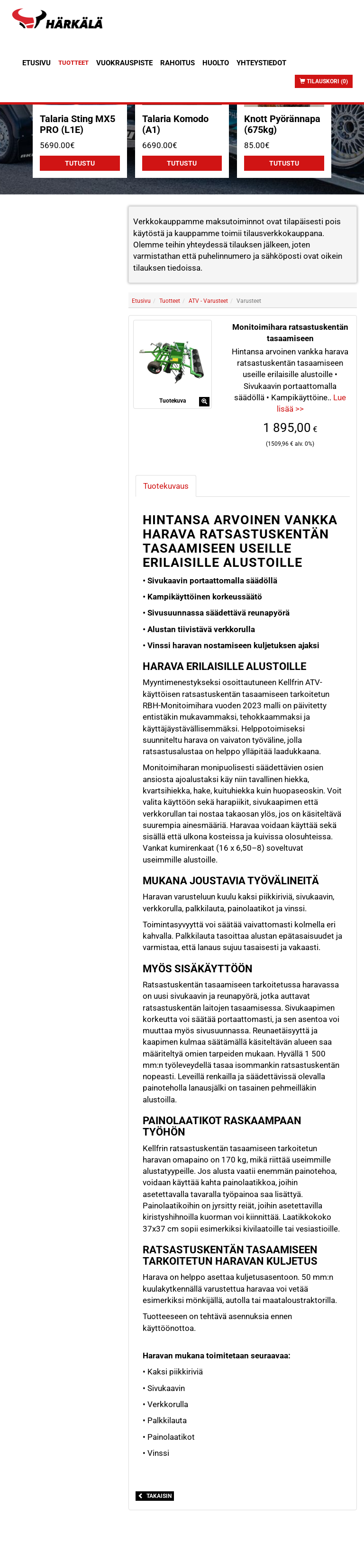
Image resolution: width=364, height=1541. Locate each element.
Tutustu (80, 163)
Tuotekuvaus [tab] (166, 486)
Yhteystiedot (261, 63)
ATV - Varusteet (208, 301)
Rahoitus (177, 63)
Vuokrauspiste (124, 63)
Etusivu (36, 63)
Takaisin (155, 1496)
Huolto (215, 63)
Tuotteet (73, 62)
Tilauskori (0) (324, 81)
